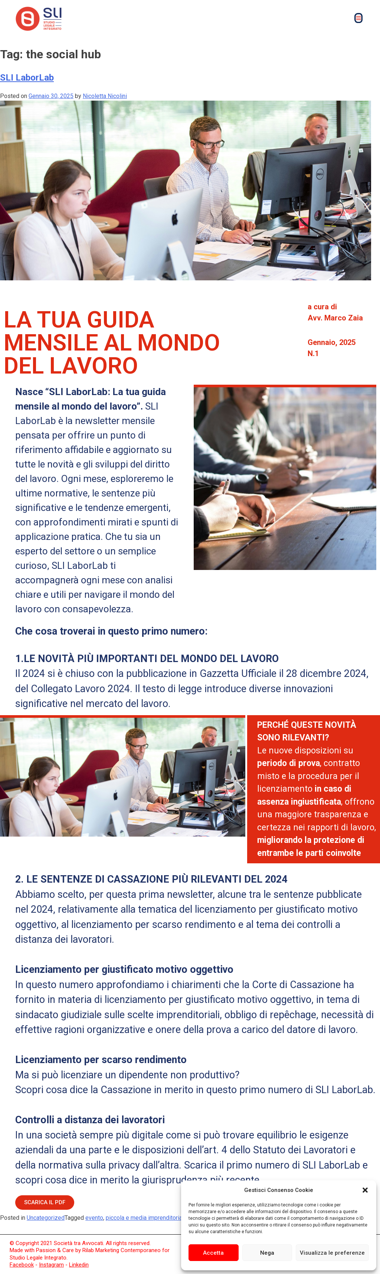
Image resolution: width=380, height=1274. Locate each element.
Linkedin (79, 1264)
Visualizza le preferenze (332, 1252)
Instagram (51, 1264)
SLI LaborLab (27, 77)
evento (94, 1217)
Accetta (213, 1252)
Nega (267, 1252)
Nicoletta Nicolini (105, 96)
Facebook (22, 1264)
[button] (365, 1190)
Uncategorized (46, 1217)
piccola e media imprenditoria (144, 1217)
